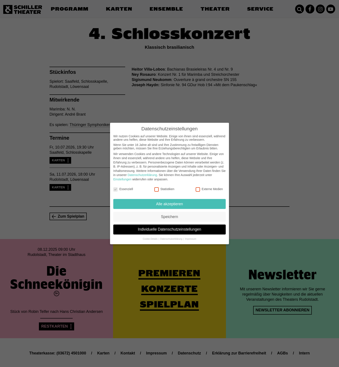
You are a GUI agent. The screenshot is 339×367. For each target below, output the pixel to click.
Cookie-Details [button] (150, 235)
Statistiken (164, 185)
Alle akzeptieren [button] (169, 200)
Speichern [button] (169, 213)
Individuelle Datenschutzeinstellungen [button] (169, 226)
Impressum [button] (190, 235)
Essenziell (123, 185)
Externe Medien (209, 185)
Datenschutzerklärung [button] (171, 235)
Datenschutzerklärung (142, 171)
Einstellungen (122, 176)
